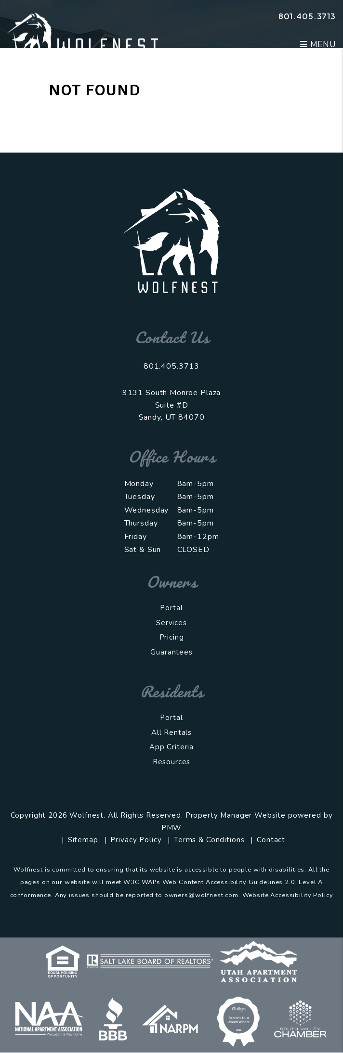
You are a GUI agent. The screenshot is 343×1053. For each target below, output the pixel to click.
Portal (171, 608)
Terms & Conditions (209, 840)
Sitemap (83, 840)
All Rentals (171, 732)
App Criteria (171, 747)
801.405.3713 (307, 16)
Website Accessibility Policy (287, 895)
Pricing (171, 637)
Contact (271, 840)
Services (171, 623)
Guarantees (171, 652)
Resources (172, 762)
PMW (171, 828)
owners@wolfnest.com (201, 895)
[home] (82, 32)
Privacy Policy (135, 840)
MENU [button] (318, 44)
